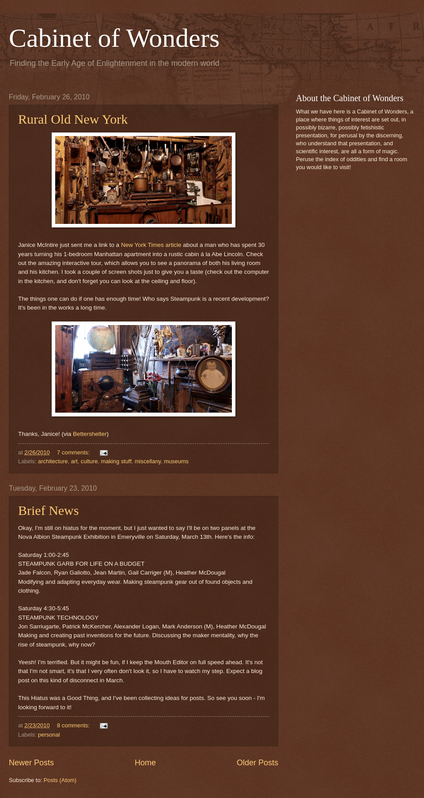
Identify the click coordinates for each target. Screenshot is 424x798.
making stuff (116, 461)
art (74, 461)
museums (176, 461)
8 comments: (74, 725)
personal (49, 734)
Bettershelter (90, 434)
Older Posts (257, 762)
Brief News (48, 510)
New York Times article (151, 245)
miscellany (148, 461)
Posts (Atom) (60, 780)
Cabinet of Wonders (114, 38)
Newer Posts (31, 762)
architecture (53, 461)
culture (89, 461)
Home (145, 762)
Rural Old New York (73, 119)
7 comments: (74, 452)
